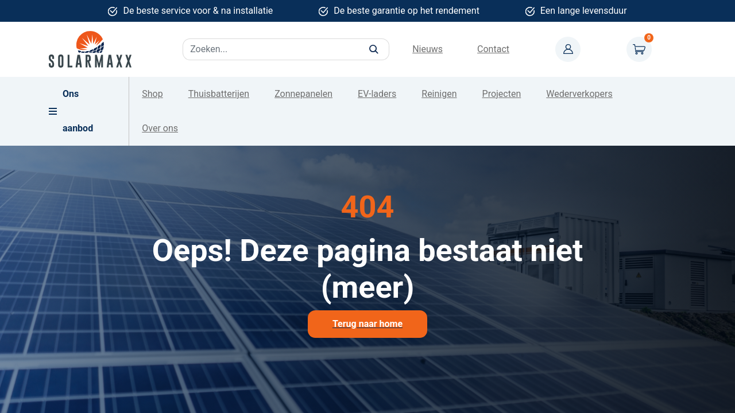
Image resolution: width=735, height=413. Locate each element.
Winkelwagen (639, 49)
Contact (493, 49)
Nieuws (427, 49)
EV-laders (377, 93)
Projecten (501, 93)
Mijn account (568, 49)
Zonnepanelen (303, 93)
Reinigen (439, 93)
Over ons (160, 128)
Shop (152, 93)
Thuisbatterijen (218, 93)
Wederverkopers (579, 93)
